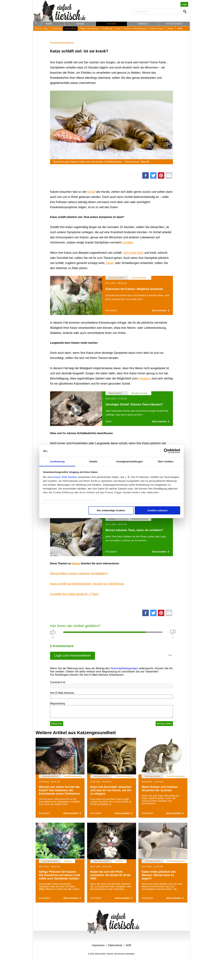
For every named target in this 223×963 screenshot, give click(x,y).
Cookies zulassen (157, 510)
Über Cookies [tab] (166, 461)
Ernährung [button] (107, 28)
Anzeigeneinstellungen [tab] (129, 461)
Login (184, 4)
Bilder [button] (180, 28)
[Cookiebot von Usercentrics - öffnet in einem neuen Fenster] (166, 451)
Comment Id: (58, 682)
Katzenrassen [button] (157, 28)
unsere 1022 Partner (64, 477)
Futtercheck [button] (174, 23)
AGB (128, 945)
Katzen (76, 563)
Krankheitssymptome (62, 42)
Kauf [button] (118, 28)
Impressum (98, 945)
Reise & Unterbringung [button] (135, 28)
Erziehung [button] (56, 28)
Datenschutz (115, 945)
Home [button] (48, 23)
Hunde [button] (80, 23)
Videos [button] (170, 28)
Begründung (57, 703)
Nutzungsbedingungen (124, 668)
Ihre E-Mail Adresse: (62, 692)
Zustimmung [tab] (57, 461)
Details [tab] (94, 461)
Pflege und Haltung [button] (89, 28)
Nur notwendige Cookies (111, 510)
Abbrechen (56, 723)
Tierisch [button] (143, 23)
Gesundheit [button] (70, 28)
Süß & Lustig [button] (41, 28)
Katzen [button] (111, 23)
